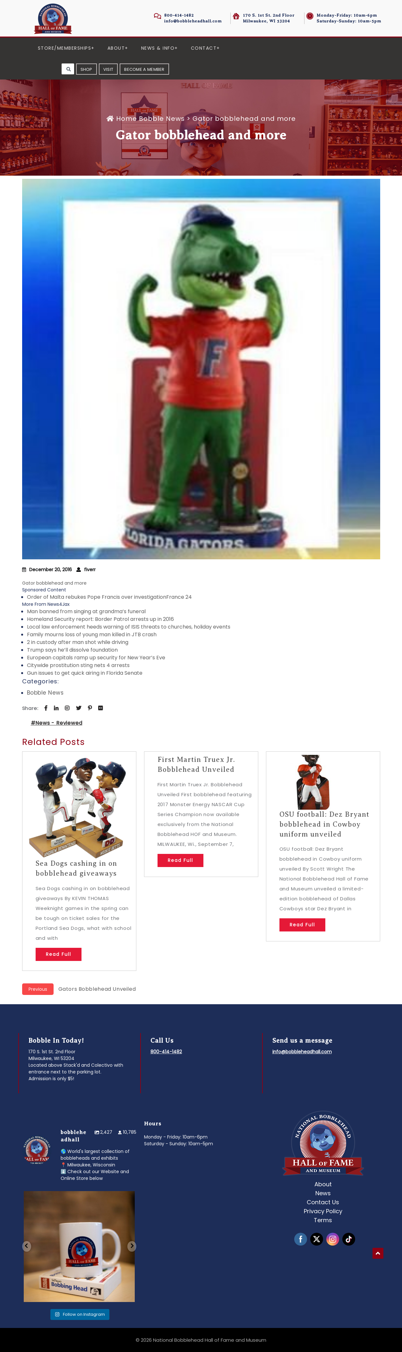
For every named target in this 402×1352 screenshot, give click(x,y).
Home (123, 118)
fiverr (90, 569)
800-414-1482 (179, 15)
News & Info (158, 48)
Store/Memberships (64, 48)
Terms (323, 1220)
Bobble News (162, 118)
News (323, 1193)
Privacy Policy (323, 1211)
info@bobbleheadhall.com (193, 21)
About (116, 48)
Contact (204, 48)
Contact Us (323, 1202)
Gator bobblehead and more (55, 583)
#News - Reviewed (56, 723)
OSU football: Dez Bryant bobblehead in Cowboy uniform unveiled (324, 824)
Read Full (58, 954)
